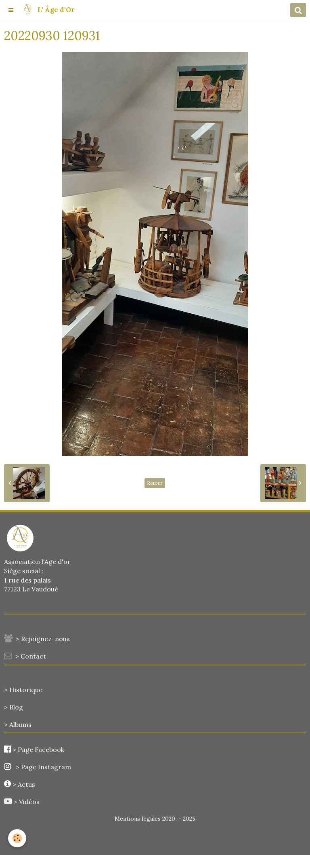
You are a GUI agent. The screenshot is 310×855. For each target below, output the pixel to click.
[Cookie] (17, 838)
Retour (155, 483)
